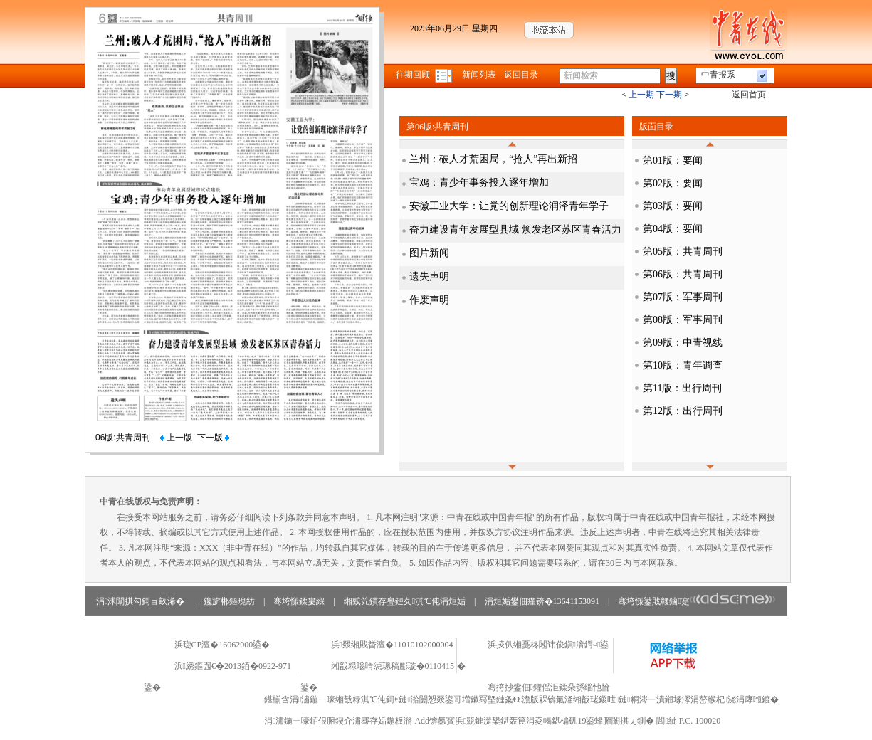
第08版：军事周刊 (683, 319)
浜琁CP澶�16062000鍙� (222, 645)
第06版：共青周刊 (683, 274)
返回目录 (521, 75)
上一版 (175, 438)
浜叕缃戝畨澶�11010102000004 (392, 645)
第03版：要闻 (673, 206)
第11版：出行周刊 (682, 388)
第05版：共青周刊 (683, 251)
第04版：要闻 (673, 228)
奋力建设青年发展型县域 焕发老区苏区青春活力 (515, 229)
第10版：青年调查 (683, 365)
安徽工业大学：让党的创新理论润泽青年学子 (509, 206)
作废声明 (429, 300)
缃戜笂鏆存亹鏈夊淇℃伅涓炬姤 (405, 601)
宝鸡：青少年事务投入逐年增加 (479, 182)
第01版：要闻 (673, 160)
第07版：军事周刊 (683, 297)
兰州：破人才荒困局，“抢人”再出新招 (493, 159)
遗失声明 (429, 276)
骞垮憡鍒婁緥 (299, 601)
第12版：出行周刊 (683, 411)
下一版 (213, 438)
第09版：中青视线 (683, 342)
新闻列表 (479, 75)
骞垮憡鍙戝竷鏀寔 (696, 601)
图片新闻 (429, 253)
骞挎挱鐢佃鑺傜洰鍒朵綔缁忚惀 (549, 687)
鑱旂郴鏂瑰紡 (229, 601)
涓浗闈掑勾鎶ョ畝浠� (140, 601)
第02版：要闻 (673, 183)
